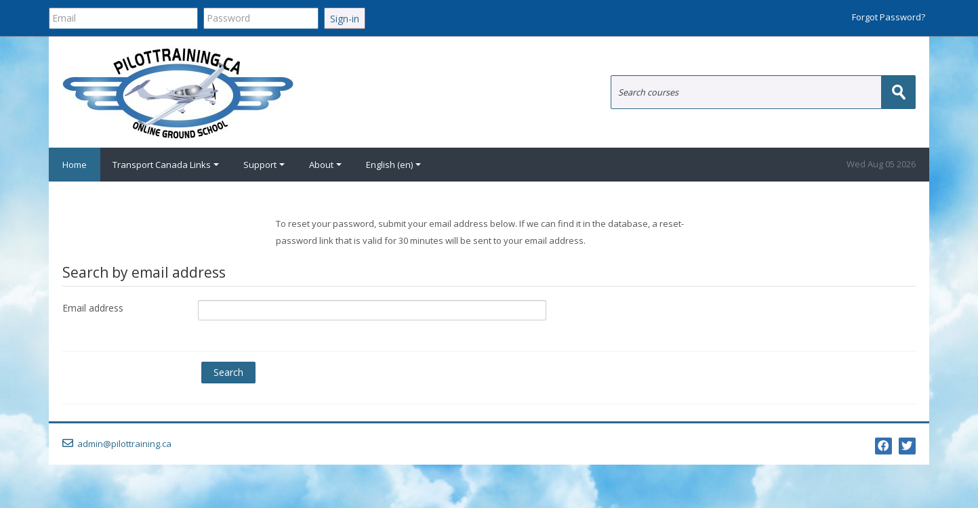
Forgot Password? (888, 17)
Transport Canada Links (166, 164)
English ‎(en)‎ (393, 164)
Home (74, 164)
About (325, 164)
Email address (92, 307)
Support (264, 164)
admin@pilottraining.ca (124, 444)
